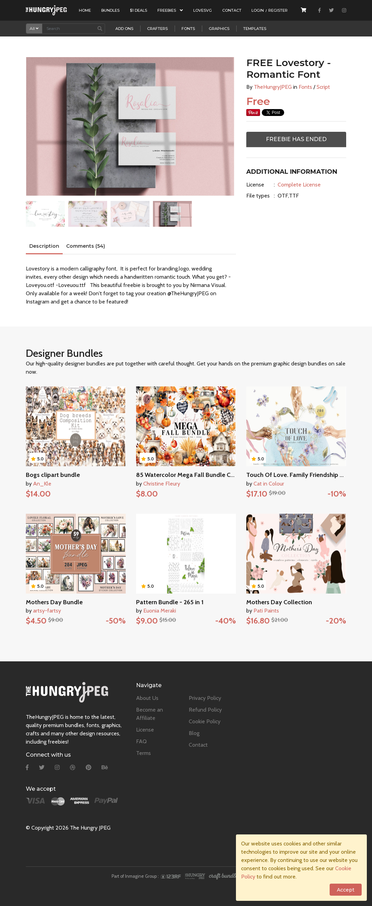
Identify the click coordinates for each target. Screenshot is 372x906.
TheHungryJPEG (273, 87)
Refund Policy (205, 709)
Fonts (188, 28)
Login (257, 10)
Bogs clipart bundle (53, 475)
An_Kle (42, 483)
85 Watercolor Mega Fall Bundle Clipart (190, 475)
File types (258, 195)
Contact (231, 10)
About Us (147, 698)
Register (278, 10)
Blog (194, 733)
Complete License (299, 184)
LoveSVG (202, 10)
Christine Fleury (161, 483)
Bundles (110, 10)
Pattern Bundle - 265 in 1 (170, 602)
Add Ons (124, 28)
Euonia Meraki (159, 610)
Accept (345, 890)
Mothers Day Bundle (54, 602)
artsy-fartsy (47, 610)
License (255, 184)
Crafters (157, 28)
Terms (143, 753)
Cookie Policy (204, 721)
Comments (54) (85, 246)
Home (85, 10)
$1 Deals (138, 10)
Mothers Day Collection (279, 602)
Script (323, 87)
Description (44, 246)
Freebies (170, 10)
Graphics (219, 28)
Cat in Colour (269, 483)
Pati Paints (266, 610)
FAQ (141, 741)
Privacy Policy (205, 698)
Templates (254, 28)
